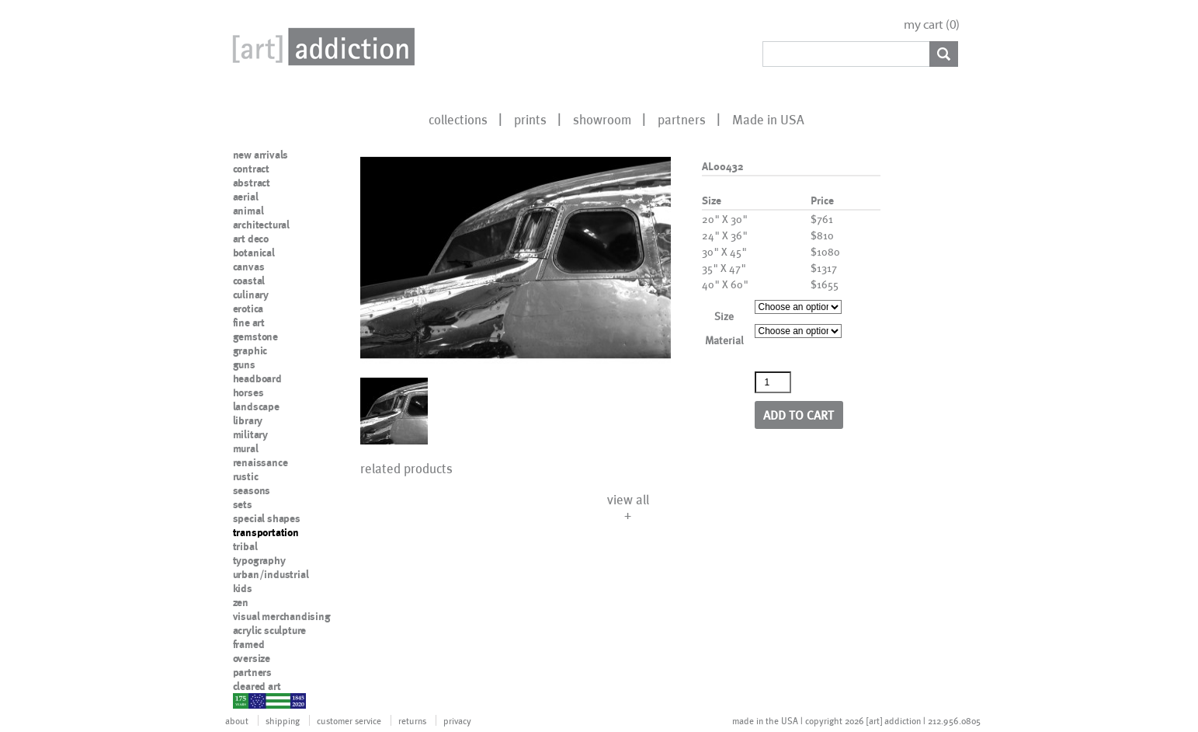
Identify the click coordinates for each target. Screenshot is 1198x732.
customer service (349, 720)
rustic (246, 476)
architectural (261, 224)
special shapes (266, 518)
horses (248, 392)
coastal (249, 280)
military (250, 434)
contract (251, 168)
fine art (249, 322)
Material (724, 340)
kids (242, 588)
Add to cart (798, 414)
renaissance (260, 462)
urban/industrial (271, 574)
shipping (283, 720)
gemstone (255, 336)
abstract (251, 182)
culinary (251, 294)
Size (724, 315)
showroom (602, 119)
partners (682, 119)
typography (259, 560)
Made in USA (768, 119)
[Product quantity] (773, 382)
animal (248, 210)
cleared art (257, 686)
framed (249, 644)
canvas (249, 266)
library (248, 420)
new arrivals (261, 154)
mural (246, 448)
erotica (248, 308)
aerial (246, 196)
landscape (256, 406)
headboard (257, 378)
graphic (250, 350)
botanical (254, 252)
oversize (251, 658)
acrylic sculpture (270, 630)
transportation (266, 532)
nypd (244, 700)
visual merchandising (282, 616)
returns (412, 720)
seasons (252, 490)
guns (244, 364)
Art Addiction (321, 46)
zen (240, 602)
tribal (245, 546)
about (236, 720)
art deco (251, 238)
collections (458, 119)
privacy (457, 720)
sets (242, 504)
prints (530, 119)
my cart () (932, 24)
